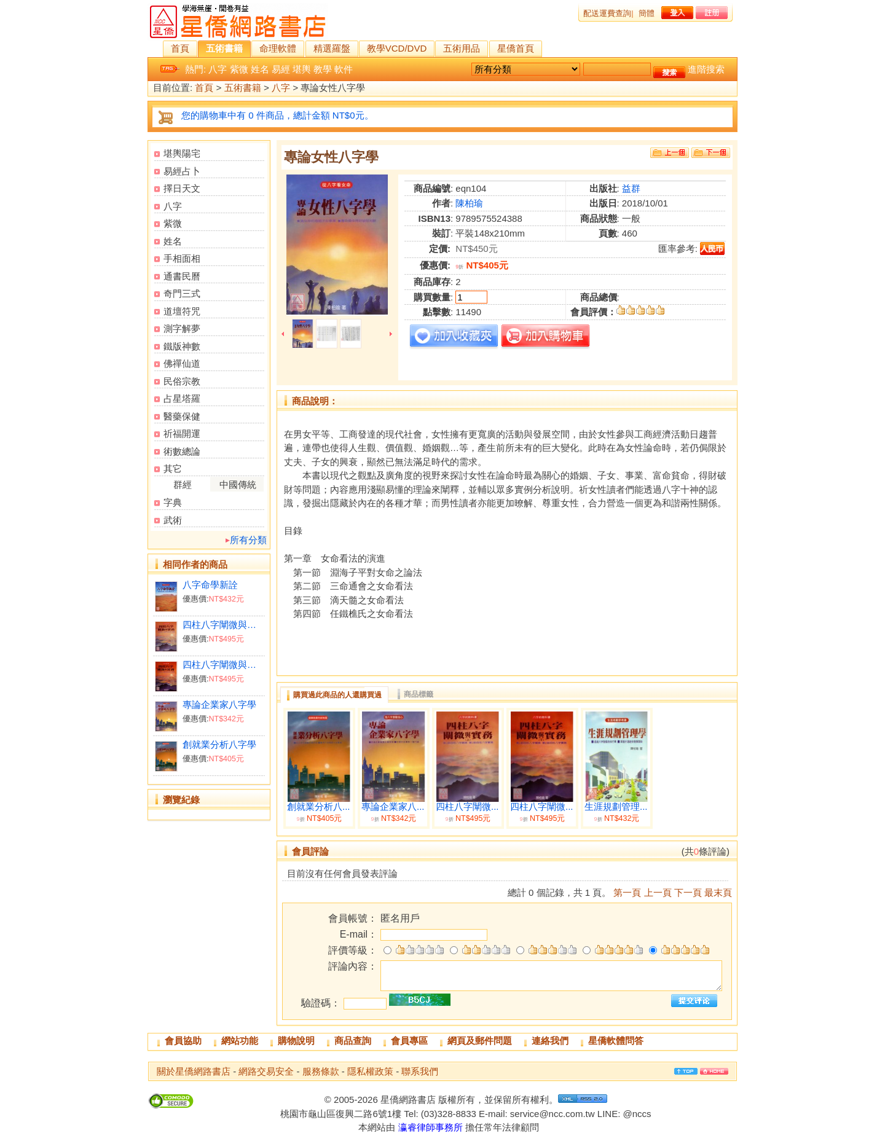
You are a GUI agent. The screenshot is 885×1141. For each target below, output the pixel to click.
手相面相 (181, 258)
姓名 (260, 69)
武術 (172, 520)
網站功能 (239, 1040)
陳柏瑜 (469, 203)
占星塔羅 (181, 398)
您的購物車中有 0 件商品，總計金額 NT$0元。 (277, 115)
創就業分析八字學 (219, 744)
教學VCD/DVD (397, 48)
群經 (182, 484)
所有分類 (248, 540)
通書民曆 (181, 276)
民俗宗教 (181, 381)
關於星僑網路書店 (193, 1071)
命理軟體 (277, 48)
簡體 (647, 13)
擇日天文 (181, 188)
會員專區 (409, 1040)
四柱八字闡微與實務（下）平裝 (223, 664)
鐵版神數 (181, 346)
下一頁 (688, 892)
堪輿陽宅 (181, 153)
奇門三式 (181, 293)
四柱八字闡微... (467, 807)
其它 (172, 468)
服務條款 (320, 1071)
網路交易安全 (266, 1071)
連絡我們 (550, 1040)
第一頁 (627, 892)
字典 (172, 502)
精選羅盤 (331, 48)
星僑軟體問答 (615, 1040)
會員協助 (183, 1040)
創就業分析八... (318, 807)
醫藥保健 (181, 416)
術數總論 (181, 451)
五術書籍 (224, 48)
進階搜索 (706, 69)
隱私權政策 (370, 1071)
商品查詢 (352, 1040)
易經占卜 (181, 171)
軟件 (343, 69)
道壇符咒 (181, 311)
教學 (322, 69)
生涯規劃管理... (616, 807)
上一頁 (658, 892)
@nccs (637, 1113)
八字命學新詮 (210, 584)
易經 (281, 69)
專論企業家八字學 (219, 704)
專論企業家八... (393, 807)
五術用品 (461, 48)
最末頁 (718, 892)
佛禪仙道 (181, 363)
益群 (631, 188)
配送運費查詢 (607, 13)
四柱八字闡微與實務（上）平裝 (223, 624)
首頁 (180, 48)
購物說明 (296, 1040)
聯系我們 (419, 1071)
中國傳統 (237, 484)
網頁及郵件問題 (479, 1040)
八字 (217, 69)
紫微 (239, 69)
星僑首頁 (515, 48)
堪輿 (302, 69)
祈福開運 (181, 433)
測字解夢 (181, 328)
